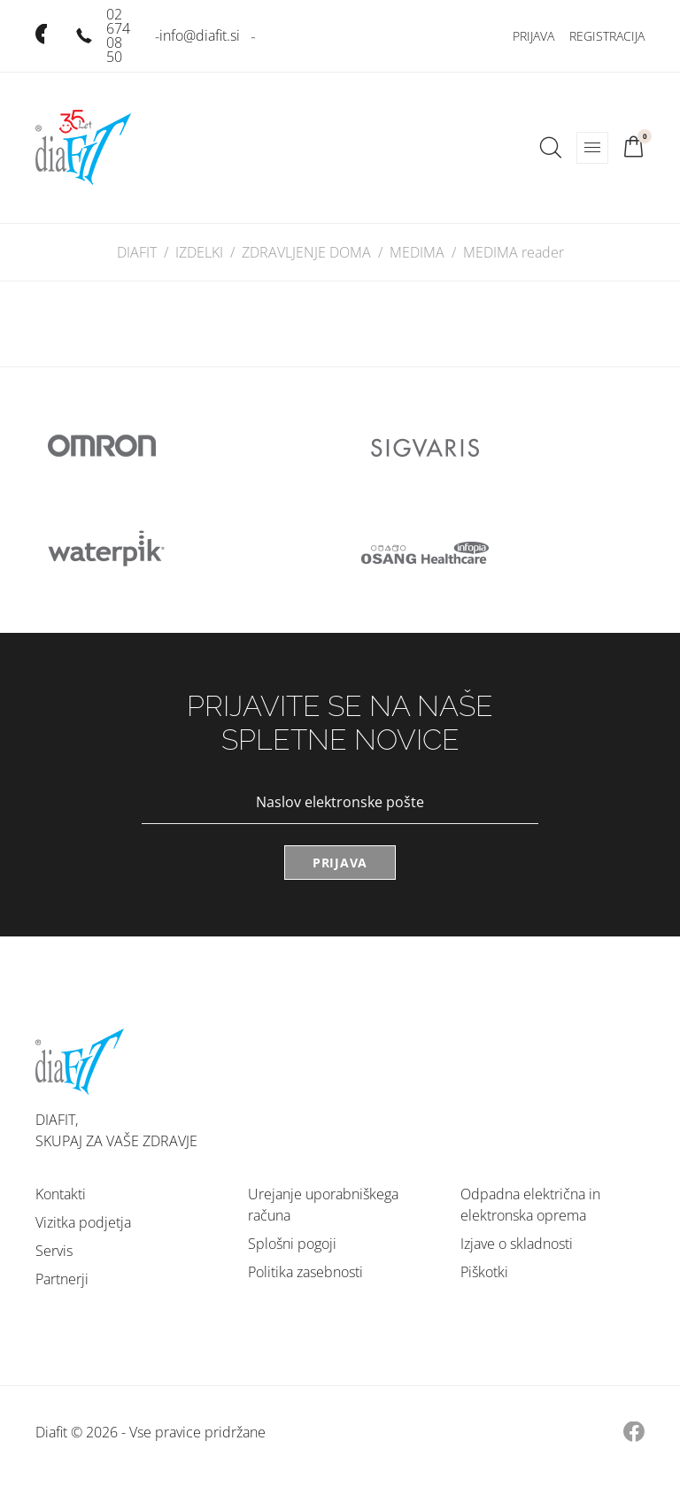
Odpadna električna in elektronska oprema (530, 1204)
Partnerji (62, 1279)
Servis (54, 1250)
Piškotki (484, 1272)
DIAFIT (137, 252)
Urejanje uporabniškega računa (323, 1204)
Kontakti (60, 1194)
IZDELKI (199, 252)
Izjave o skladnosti (516, 1243)
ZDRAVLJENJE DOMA (306, 252)
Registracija (607, 35)
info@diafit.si (199, 35)
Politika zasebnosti (305, 1272)
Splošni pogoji (292, 1243)
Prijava (533, 35)
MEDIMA (417, 252)
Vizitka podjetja (83, 1222)
